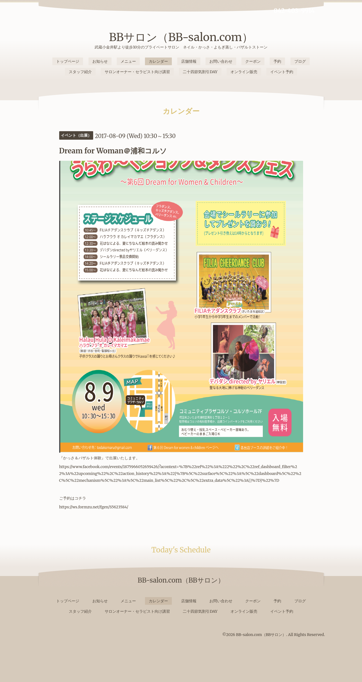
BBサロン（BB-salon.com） (181, 37)
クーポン (253, 61)
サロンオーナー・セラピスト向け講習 (137, 71)
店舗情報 (188, 61)
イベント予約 (281, 71)
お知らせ (100, 61)
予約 (277, 61)
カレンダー (158, 61)
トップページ (67, 61)
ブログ (300, 61)
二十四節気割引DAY (200, 71)
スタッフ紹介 (80, 71)
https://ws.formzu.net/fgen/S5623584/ (94, 507)
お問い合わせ (220, 61)
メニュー (128, 61)
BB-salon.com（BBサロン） (261, 634)
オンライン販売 (243, 71)
